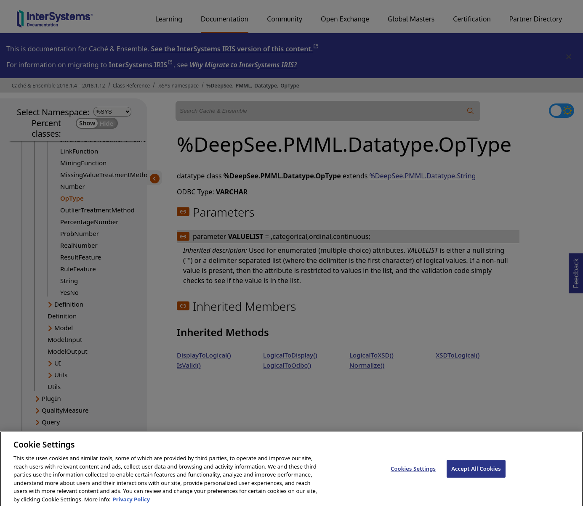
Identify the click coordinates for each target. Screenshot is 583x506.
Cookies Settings (413, 473)
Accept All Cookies (476, 473)
